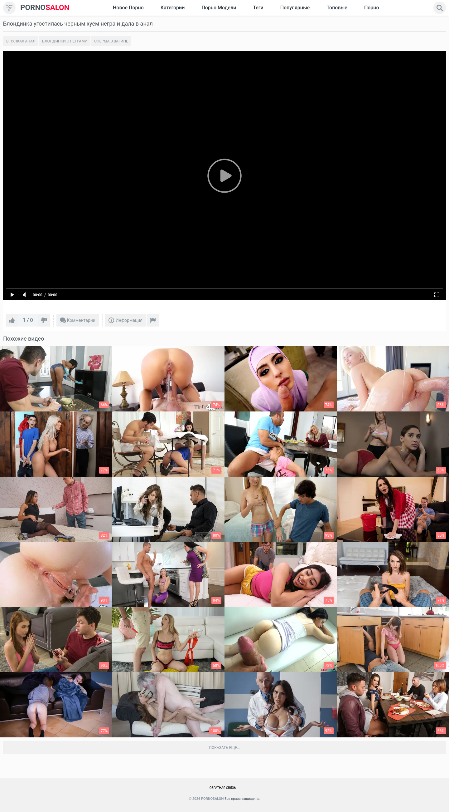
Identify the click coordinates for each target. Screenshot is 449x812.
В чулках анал (20, 41)
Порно (371, 8)
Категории (173, 8)
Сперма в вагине (111, 41)
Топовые (336, 8)
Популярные (295, 8)
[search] (439, 8)
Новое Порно (128, 8)
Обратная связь (223, 788)
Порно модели (218, 8)
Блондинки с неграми (64, 41)
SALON (45, 8)
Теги (258, 8)
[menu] (9, 8)
